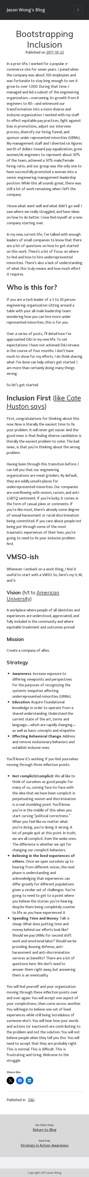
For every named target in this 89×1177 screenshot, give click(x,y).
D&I (31, 1100)
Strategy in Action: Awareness (45, 1146)
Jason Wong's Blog (26, 10)
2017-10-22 (55, 52)
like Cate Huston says (44, 402)
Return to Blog (44, 1130)
